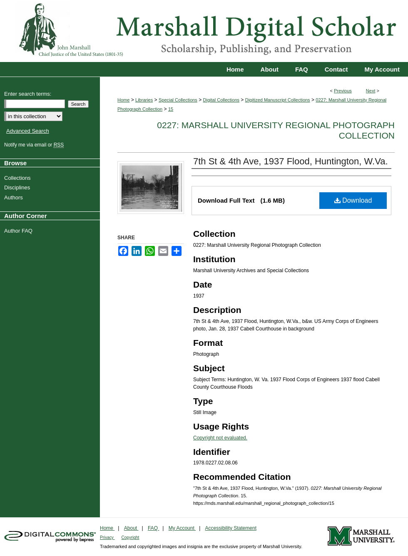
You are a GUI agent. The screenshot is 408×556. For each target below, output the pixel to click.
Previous (343, 90)
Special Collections (178, 99)
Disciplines (18, 187)
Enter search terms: (27, 94)
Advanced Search (27, 131)
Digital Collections (221, 99)
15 (170, 109)
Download (353, 200)
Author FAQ (19, 231)
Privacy (107, 537)
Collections (18, 178)
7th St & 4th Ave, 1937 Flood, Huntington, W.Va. (290, 161)
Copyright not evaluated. (220, 438)
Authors (14, 197)
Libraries (144, 99)
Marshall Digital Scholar (204, 31)
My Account (182, 528)
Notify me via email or (35, 145)
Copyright (130, 537)
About (131, 528)
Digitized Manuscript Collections (277, 99)
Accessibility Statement (230, 528)
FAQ (153, 528)
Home (123, 99)
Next (371, 90)
